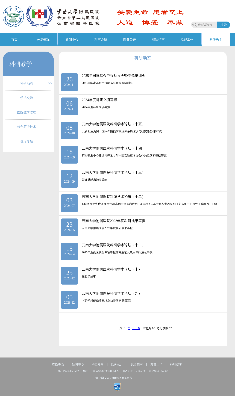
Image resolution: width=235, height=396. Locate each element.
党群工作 (156, 364)
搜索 (223, 25)
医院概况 (58, 364)
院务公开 (117, 364)
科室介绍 (98, 364)
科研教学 (176, 364)
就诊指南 (137, 364)
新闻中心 (78, 364)
